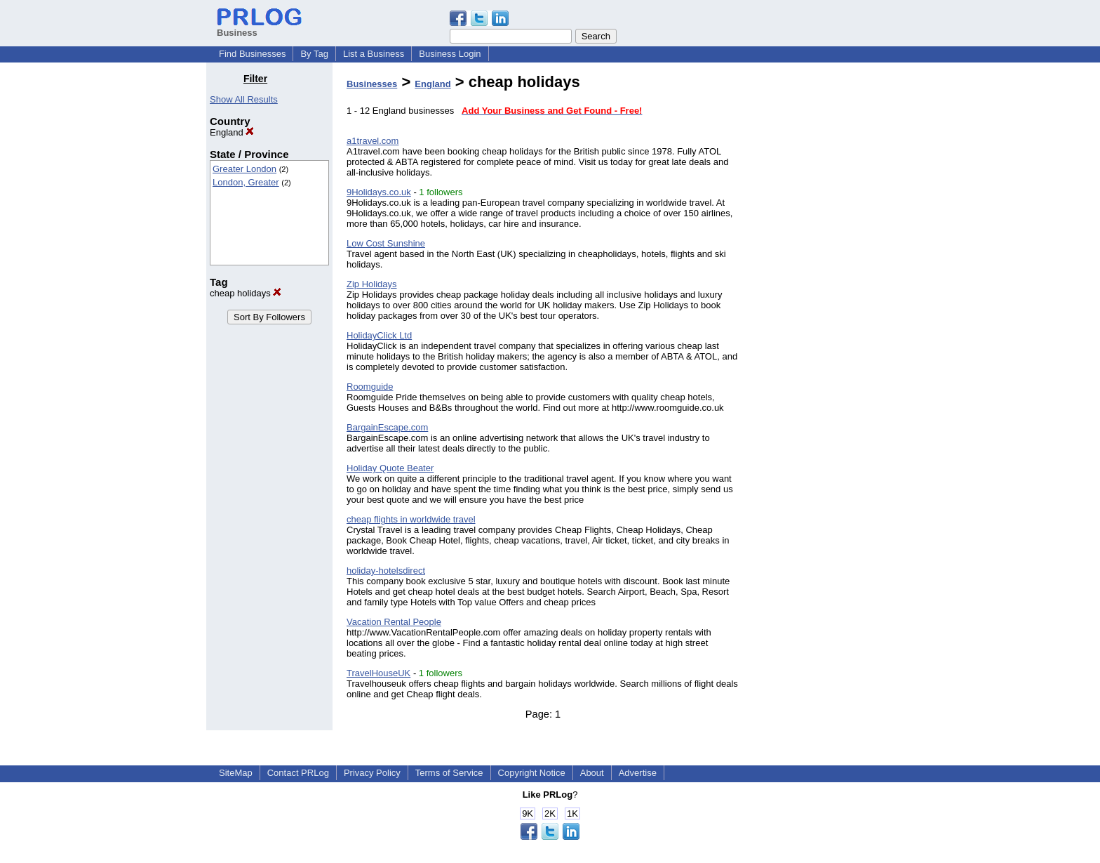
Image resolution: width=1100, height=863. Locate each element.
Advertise (638, 773)
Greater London (244, 169)
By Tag (314, 53)
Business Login (450, 53)
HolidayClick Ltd (379, 335)
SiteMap (236, 773)
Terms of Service (449, 773)
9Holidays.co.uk (379, 192)
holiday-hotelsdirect (386, 570)
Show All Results (244, 99)
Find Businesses (252, 53)
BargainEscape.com (387, 427)
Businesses (372, 84)
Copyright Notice (531, 773)
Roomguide (370, 386)
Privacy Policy (372, 773)
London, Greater (246, 182)
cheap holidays (245, 293)
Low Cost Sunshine (386, 243)
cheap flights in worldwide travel (411, 519)
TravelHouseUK (378, 673)
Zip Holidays (372, 284)
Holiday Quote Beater (390, 468)
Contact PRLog (298, 773)
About (592, 773)
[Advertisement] (822, 283)
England (232, 132)
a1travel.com (372, 141)
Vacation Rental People (394, 622)
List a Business (373, 53)
